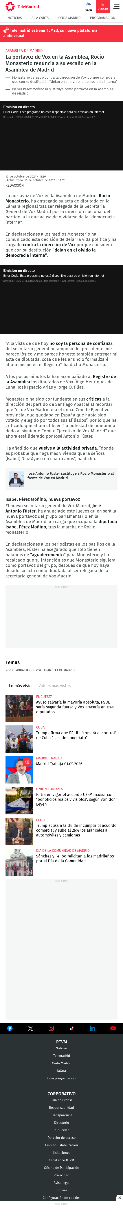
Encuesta (44, 696)
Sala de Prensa (62, 1100)
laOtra (61, 1071)
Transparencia (61, 1115)
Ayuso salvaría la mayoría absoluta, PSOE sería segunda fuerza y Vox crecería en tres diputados (19, 708)
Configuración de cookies (61, 1198)
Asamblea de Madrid (24, 51)
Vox (39, 670)
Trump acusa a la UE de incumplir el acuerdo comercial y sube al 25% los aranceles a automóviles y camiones (19, 831)
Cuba (40, 727)
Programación (103, 18)
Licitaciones (61, 1152)
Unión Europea (49, 789)
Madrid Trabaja (49, 758)
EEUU (40, 820)
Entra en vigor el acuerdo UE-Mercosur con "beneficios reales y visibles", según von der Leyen (19, 800)
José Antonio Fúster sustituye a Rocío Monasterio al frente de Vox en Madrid (16, 479)
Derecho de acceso (62, 1137)
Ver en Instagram (51, 1028)
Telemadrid (61, 1056)
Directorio (61, 1122)
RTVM (61, 1042)
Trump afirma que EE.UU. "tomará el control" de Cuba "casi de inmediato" (19, 739)
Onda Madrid (69, 18)
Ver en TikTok (71, 1029)
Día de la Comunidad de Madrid (63, 850)
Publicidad (62, 1130)
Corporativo (62, 1094)
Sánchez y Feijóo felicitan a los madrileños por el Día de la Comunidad (19, 862)
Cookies (61, 1190)
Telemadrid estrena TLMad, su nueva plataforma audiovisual (50, 33)
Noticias (14, 18)
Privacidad (61, 1175)
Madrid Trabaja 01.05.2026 (19, 770)
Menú (116, 6)
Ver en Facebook (10, 1029)
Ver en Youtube (113, 1028)
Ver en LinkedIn (92, 1028)
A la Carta (40, 18)
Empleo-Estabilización (61, 1145)
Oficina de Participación (61, 1167)
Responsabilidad (61, 1107)
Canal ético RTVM (61, 1160)
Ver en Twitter (30, 1029)
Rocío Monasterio (20, 670)
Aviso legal (62, 1183)
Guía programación (61, 1078)
